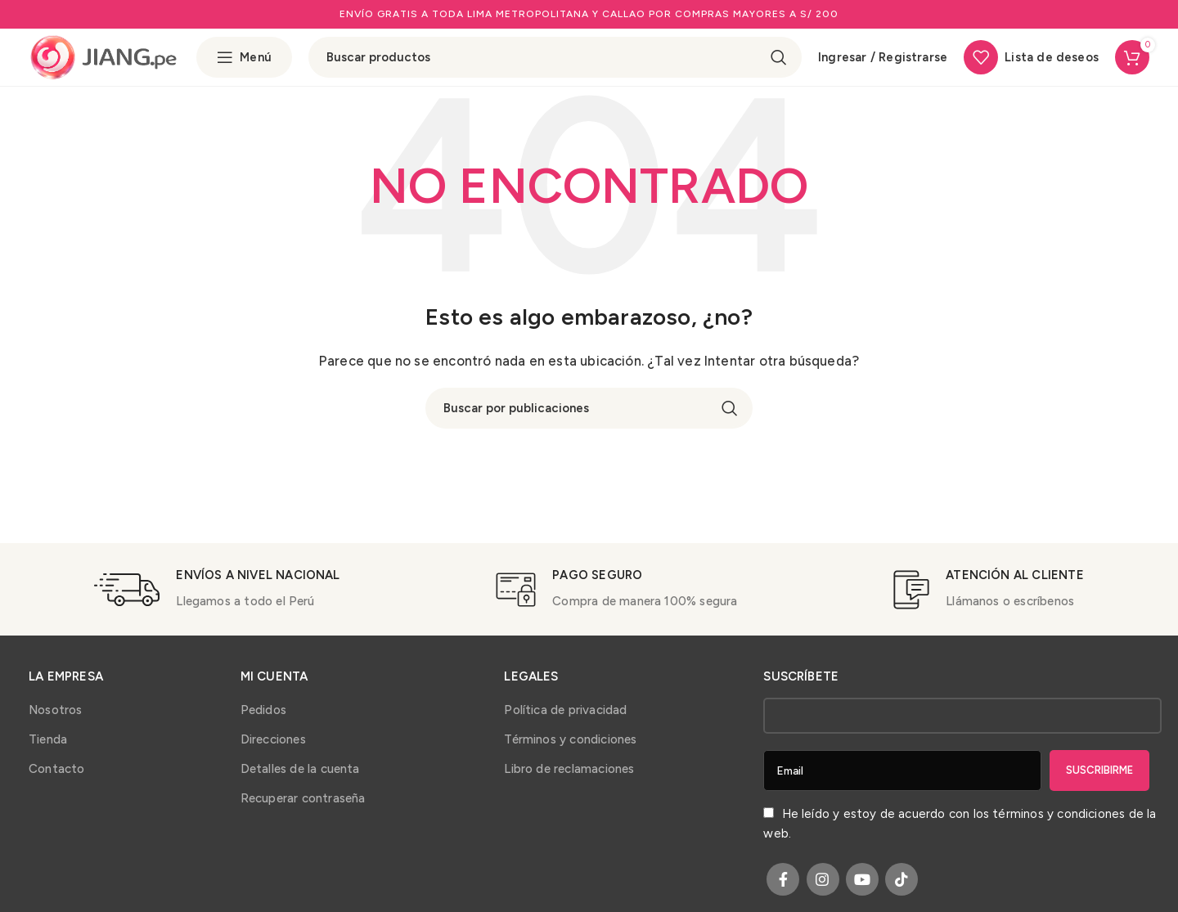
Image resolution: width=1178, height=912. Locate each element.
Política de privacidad (565, 718)
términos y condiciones (1058, 822)
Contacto (57, 777)
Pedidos (263, 718)
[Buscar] (567, 61)
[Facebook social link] (783, 887)
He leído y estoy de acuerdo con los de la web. (959, 832)
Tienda (48, 747)
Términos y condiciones (570, 747)
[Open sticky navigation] (267, 61)
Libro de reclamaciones (569, 777)
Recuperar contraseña (303, 806)
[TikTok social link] (901, 887)
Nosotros (56, 718)
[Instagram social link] (823, 887)
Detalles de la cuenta (300, 777)
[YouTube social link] (862, 887)
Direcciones (273, 747)
